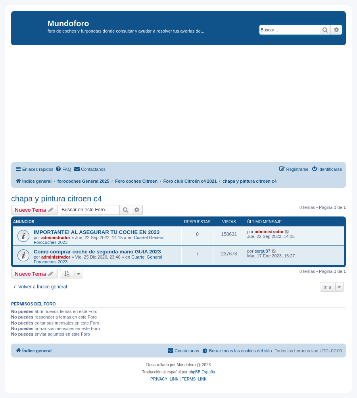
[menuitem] (63, 169)
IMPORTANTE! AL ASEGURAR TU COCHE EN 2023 (96, 232)
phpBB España (201, 372)
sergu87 (263, 251)
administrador (55, 237)
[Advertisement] (184, 104)
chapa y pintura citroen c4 (56, 198)
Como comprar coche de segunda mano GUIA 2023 (97, 252)
